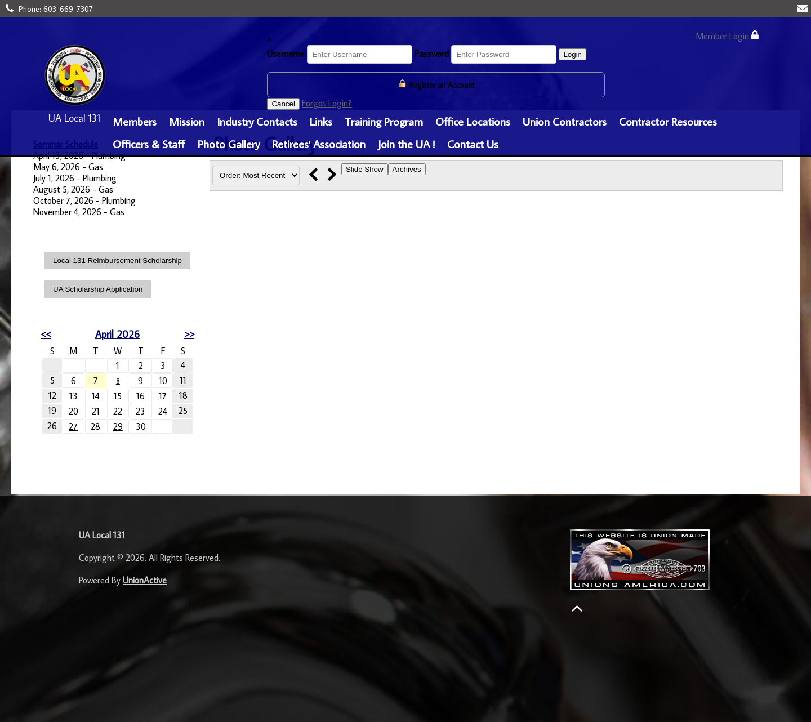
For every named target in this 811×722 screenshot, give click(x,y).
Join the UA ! (406, 143)
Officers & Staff (149, 143)
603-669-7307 (68, 9)
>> (189, 334)
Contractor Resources (668, 121)
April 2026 (117, 334)
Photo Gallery (229, 143)
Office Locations (472, 121)
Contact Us (472, 143)
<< (46, 334)
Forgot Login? (327, 103)
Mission (186, 121)
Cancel (283, 104)
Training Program (384, 121)
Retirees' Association (319, 143)
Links (321, 121)
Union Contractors (565, 121)
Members (135, 121)
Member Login (727, 36)
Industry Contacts (257, 121)
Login (572, 54)
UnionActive (145, 580)
